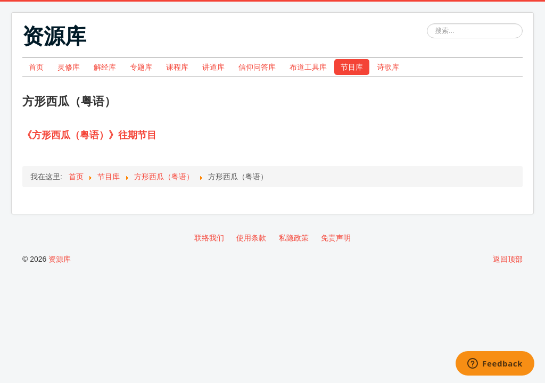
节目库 (352, 67)
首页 (36, 67)
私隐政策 (294, 238)
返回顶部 (508, 259)
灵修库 (68, 67)
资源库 (59, 259)
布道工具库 (308, 67)
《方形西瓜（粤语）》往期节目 (89, 135)
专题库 (141, 67)
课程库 (177, 67)
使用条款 (251, 238)
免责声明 (336, 238)
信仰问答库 (257, 67)
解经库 (105, 67)
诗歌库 (388, 67)
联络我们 (209, 238)
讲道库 (213, 67)
